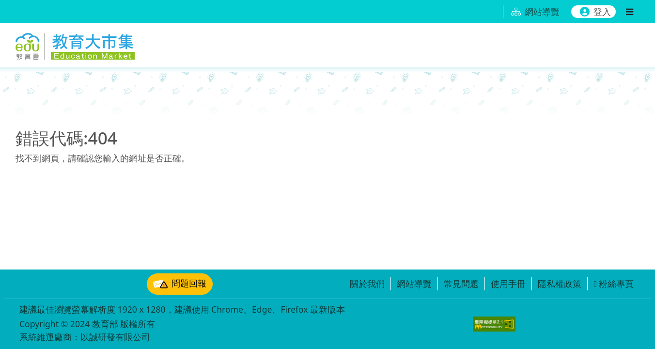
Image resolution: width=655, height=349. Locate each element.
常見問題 (461, 283)
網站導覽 (414, 283)
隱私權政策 (559, 283)
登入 (595, 11)
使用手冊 (508, 283)
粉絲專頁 (613, 283)
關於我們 (367, 283)
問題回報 (179, 284)
